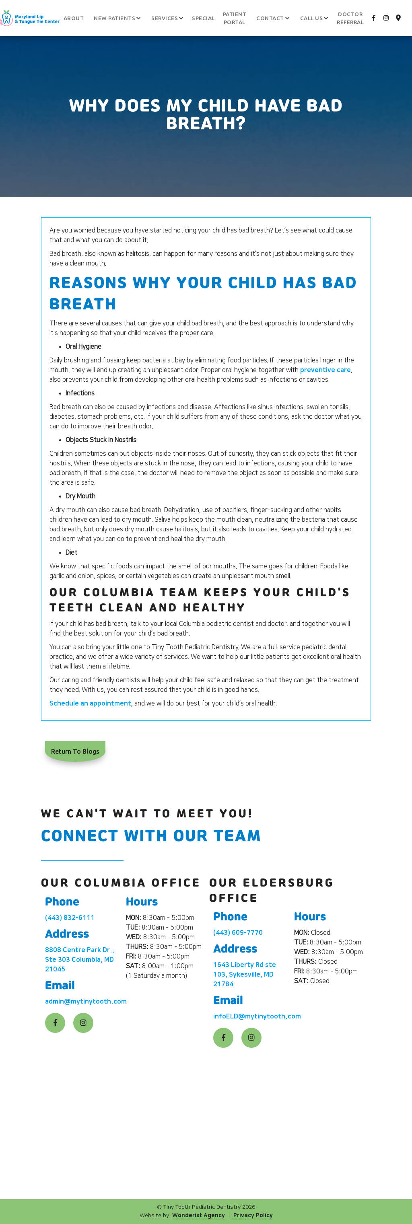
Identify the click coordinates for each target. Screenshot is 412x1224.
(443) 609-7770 (238, 932)
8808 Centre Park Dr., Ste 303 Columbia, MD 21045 (79, 959)
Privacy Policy (252, 1215)
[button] (114, 18)
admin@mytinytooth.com (86, 1001)
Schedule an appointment (90, 703)
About (74, 18)
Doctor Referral (350, 18)
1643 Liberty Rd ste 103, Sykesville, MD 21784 (244, 974)
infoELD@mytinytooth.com (257, 1016)
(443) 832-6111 (70, 918)
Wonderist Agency (198, 1215)
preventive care (325, 370)
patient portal (235, 18)
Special (203, 18)
